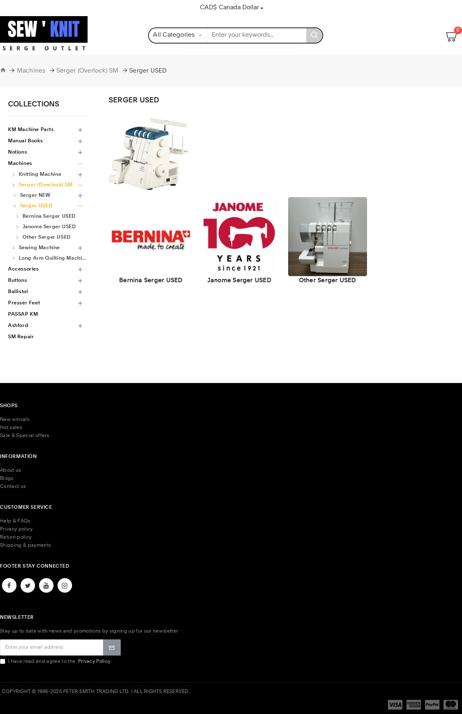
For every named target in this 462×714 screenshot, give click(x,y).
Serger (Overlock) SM (87, 71)
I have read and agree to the (55, 661)
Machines (31, 71)
